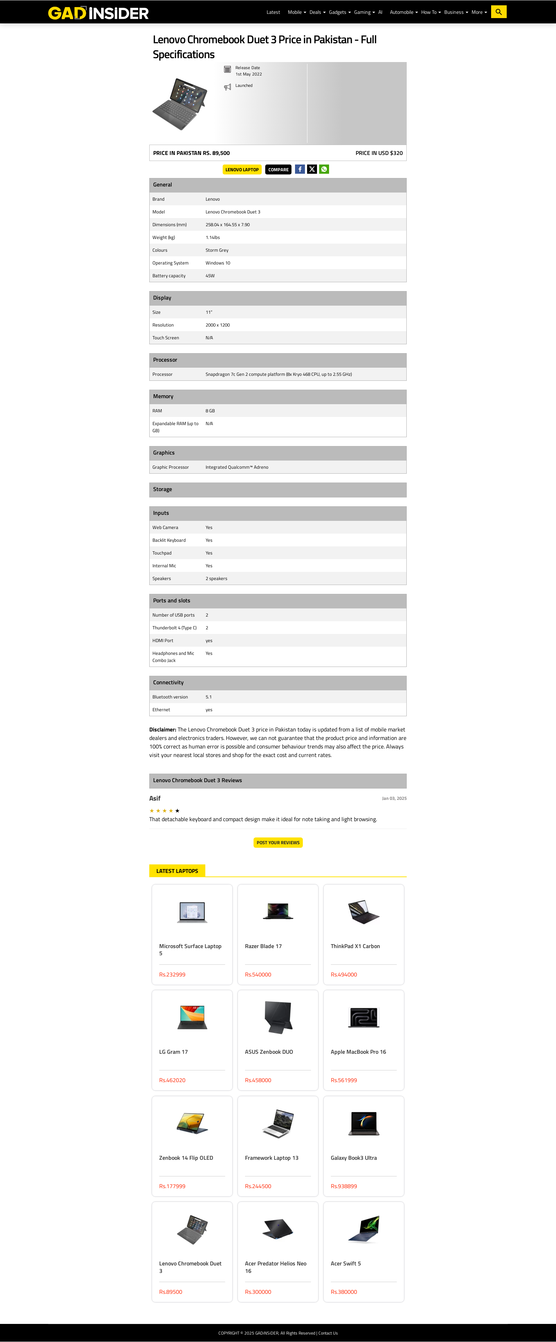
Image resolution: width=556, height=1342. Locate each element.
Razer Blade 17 (263, 946)
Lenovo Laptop (242, 169)
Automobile (401, 12)
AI (380, 12)
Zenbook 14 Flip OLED (186, 1157)
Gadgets (337, 12)
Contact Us (328, 1333)
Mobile (295, 12)
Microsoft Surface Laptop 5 (190, 950)
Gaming (362, 12)
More (477, 12)
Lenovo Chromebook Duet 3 (190, 1267)
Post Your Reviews (278, 842)
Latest (273, 12)
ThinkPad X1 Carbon (355, 946)
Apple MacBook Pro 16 (358, 1051)
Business (454, 12)
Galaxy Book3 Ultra (354, 1157)
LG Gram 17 (173, 1051)
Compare (278, 169)
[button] (305, 12)
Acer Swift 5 (346, 1263)
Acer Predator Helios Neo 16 (275, 1267)
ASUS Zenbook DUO (269, 1051)
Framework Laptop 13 (272, 1157)
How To (429, 12)
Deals (315, 12)
